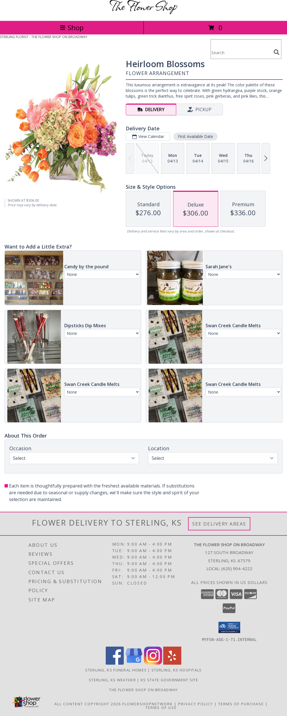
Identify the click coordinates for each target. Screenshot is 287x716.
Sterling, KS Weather (112, 679)
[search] (276, 52)
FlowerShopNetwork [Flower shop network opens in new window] (147, 703)
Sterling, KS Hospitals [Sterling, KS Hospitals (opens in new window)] (176, 669)
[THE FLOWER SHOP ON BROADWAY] (143, 12)
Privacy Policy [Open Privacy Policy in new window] (195, 703)
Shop (71, 27)
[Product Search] (241, 53)
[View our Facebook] (115, 663)
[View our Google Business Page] (134, 663)
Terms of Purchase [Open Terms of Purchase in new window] (241, 703)
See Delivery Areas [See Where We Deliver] (219, 523)
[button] (229, 627)
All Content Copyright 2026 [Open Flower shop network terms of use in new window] (87, 703)
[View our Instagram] (153, 663)
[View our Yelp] (172, 663)
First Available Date (195, 136)
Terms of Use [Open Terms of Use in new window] (161, 707)
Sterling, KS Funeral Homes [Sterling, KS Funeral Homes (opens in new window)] (116, 669)
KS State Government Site (169, 679)
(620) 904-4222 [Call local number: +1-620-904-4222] (236, 568)
